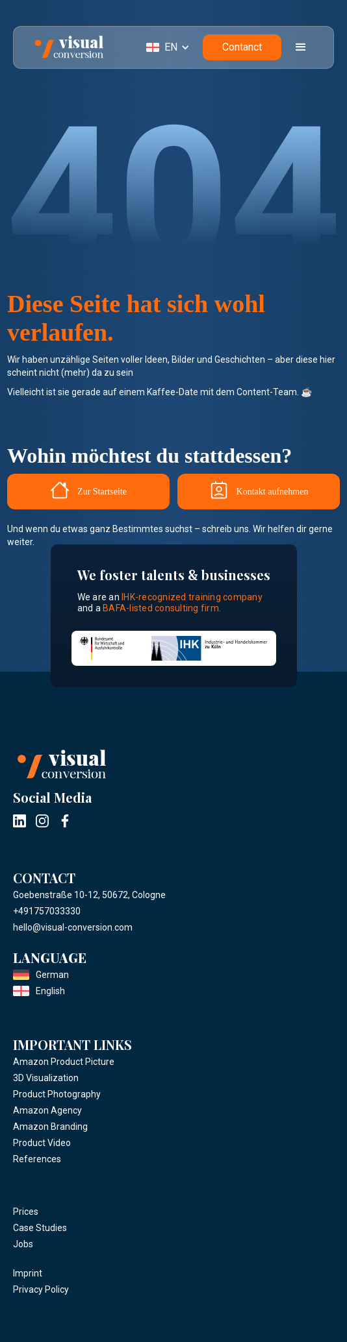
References (37, 1159)
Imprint (27, 1273)
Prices (25, 1211)
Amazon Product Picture (63, 1061)
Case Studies (40, 1228)
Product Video (42, 1143)
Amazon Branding (50, 1126)
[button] (174, 47)
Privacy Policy (41, 1289)
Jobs (23, 1244)
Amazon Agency (47, 1110)
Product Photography (57, 1094)
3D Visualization (46, 1078)
